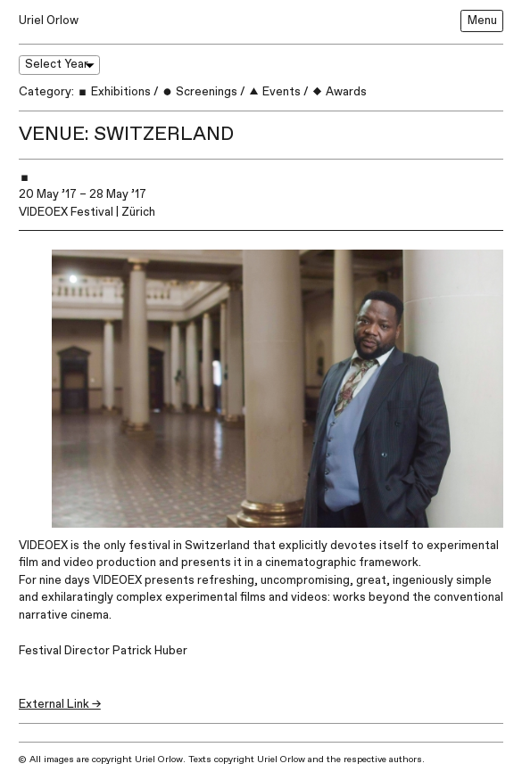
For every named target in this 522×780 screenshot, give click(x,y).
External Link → (60, 704)
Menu (482, 20)
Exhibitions (114, 92)
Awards (339, 92)
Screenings (199, 92)
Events (274, 92)
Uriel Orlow (49, 20)
